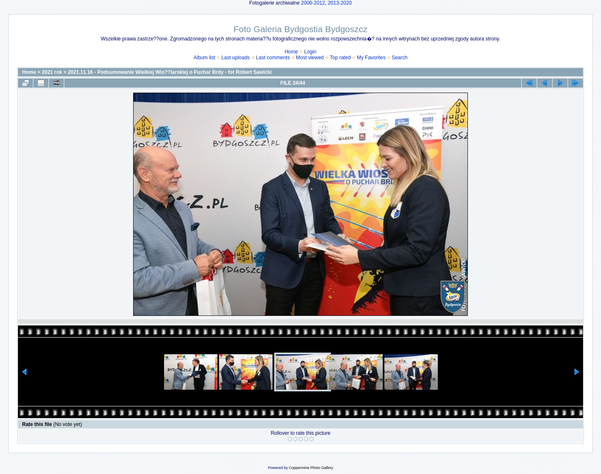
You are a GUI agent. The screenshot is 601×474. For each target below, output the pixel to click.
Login (310, 52)
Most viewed (310, 58)
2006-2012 (313, 3)
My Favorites (371, 58)
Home (291, 52)
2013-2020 (339, 3)
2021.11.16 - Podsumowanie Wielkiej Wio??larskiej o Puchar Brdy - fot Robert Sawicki (170, 72)
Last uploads (235, 58)
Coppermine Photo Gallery (311, 468)
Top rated (340, 58)
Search (399, 58)
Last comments (273, 58)
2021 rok (52, 72)
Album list (204, 58)
